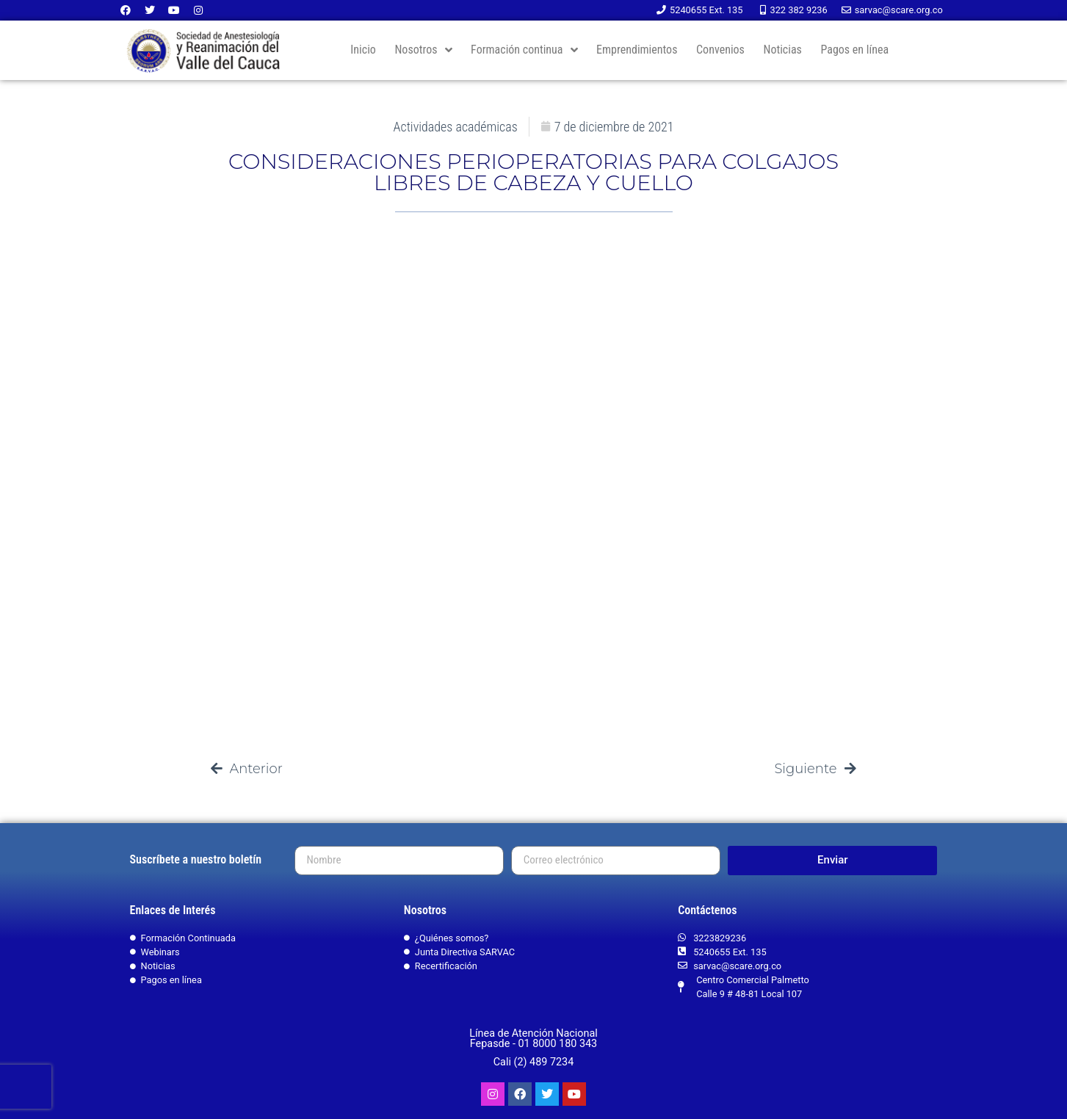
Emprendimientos (636, 50)
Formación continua (524, 50)
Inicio (363, 50)
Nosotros (423, 50)
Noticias (782, 50)
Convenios (720, 50)
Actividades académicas (456, 126)
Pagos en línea (854, 50)
